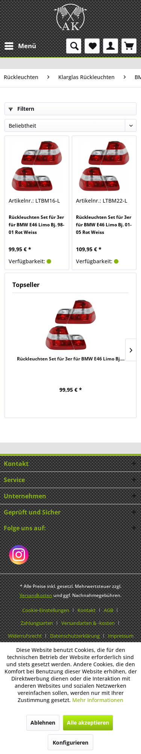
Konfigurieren (70, 742)
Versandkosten (36, 595)
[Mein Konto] (110, 45)
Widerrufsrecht (25, 635)
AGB (108, 610)
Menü (20, 45)
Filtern (21, 108)
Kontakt (86, 610)
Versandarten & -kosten (88, 623)
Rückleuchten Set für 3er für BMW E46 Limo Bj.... (70, 359)
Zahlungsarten (37, 623)
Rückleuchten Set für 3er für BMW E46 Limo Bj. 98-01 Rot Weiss (36, 224)
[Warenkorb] (128, 45)
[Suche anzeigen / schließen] (73, 45)
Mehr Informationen (97, 700)
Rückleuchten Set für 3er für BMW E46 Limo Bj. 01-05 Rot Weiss (104, 224)
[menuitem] (20, 45)
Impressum (120, 635)
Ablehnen (42, 722)
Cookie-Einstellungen (45, 610)
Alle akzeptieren (88, 722)
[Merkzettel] (92, 45)
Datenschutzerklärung (75, 635)
